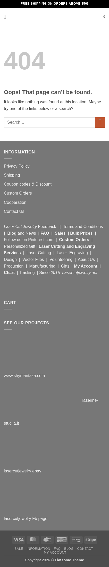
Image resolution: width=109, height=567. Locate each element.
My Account (85, 266)
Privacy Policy (17, 166)
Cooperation (15, 202)
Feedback (47, 226)
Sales (61, 233)
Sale (18, 549)
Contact (85, 549)
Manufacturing (42, 266)
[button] (7, 16)
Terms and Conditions (83, 226)
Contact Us (14, 211)
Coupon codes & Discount (28, 184)
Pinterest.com (40, 239)
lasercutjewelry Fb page (25, 518)
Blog (12, 233)
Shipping (12, 175)
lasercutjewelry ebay (22, 471)
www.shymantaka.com (24, 375)
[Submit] (100, 122)
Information (38, 549)
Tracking (27, 272)
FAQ (45, 233)
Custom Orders (18, 193)
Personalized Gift (19, 246)
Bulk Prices (81, 233)
